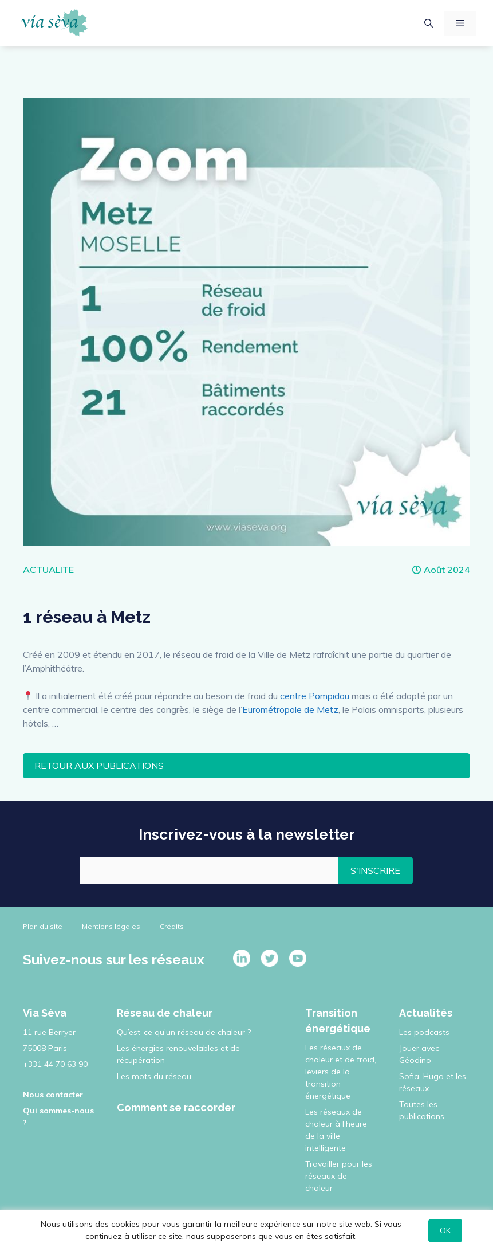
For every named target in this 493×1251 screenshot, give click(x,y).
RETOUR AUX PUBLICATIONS (99, 765)
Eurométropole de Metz (290, 709)
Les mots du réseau (154, 1076)
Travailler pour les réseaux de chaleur (338, 1176)
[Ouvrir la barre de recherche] (428, 23)
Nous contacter (53, 1094)
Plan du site (42, 926)
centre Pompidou (314, 695)
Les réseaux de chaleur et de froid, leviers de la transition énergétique (340, 1071)
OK (445, 1230)
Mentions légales (111, 926)
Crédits (172, 926)
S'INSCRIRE (375, 870)
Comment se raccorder (176, 1107)
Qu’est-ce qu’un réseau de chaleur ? (184, 1032)
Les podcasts (424, 1032)
